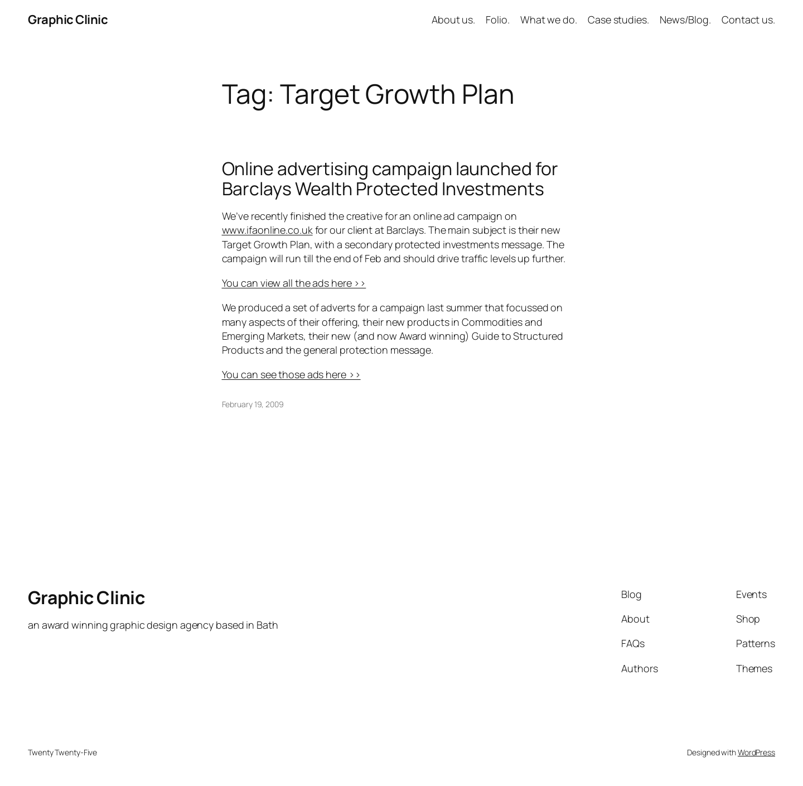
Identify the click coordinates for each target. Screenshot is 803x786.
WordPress (756, 752)
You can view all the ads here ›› (294, 283)
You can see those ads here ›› (291, 374)
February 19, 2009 (253, 404)
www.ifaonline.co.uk (267, 230)
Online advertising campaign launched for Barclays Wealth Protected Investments (390, 178)
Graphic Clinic (68, 19)
